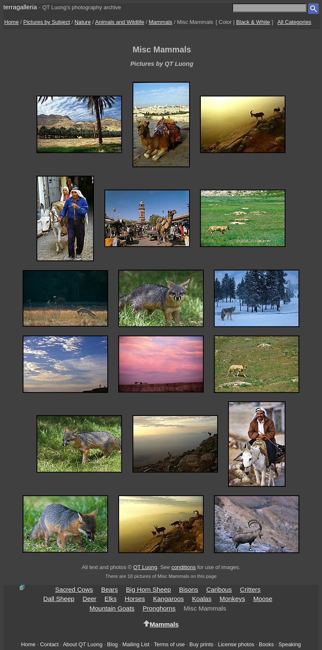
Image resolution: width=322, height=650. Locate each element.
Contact (49, 644)
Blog (112, 644)
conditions (183, 567)
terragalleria (20, 6)
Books (266, 644)
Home (11, 22)
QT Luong (145, 567)
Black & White (253, 22)
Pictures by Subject (46, 22)
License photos (236, 644)
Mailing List (136, 644)
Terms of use (169, 644)
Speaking (289, 644)
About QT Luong (82, 644)
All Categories (294, 22)
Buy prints (201, 644)
